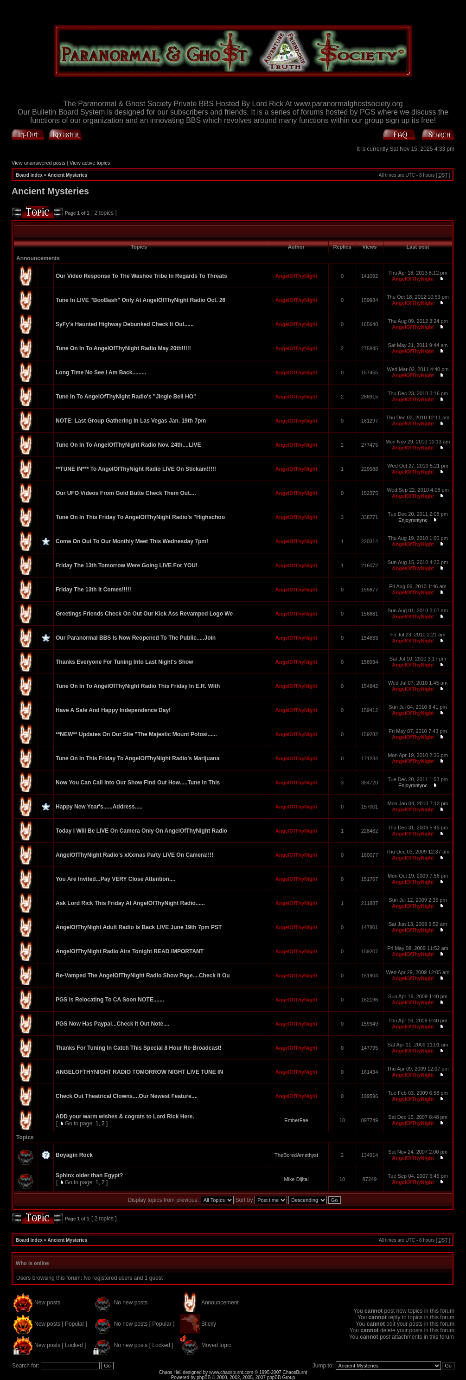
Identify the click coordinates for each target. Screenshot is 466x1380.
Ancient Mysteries (68, 175)
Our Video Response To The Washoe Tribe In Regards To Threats (141, 276)
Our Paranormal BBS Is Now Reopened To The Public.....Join (136, 638)
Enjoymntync (413, 520)
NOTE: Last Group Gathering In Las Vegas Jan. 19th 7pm (131, 420)
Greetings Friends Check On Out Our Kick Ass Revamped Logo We (144, 613)
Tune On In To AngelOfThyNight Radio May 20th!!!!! (123, 348)
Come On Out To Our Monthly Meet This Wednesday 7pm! (132, 541)
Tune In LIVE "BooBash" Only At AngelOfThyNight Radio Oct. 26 (140, 300)
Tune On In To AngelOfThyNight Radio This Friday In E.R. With (138, 686)
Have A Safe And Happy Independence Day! (113, 710)
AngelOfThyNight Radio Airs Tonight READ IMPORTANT (130, 951)
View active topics (90, 163)
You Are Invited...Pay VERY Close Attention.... (115, 879)
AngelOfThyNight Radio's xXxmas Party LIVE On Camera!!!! (134, 855)
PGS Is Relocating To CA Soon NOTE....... (110, 999)
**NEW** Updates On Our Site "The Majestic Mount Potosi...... (136, 734)
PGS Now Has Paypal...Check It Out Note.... (112, 1024)
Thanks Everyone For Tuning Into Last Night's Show (124, 662)
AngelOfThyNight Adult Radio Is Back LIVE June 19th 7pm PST (139, 927)
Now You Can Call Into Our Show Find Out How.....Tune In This (138, 782)
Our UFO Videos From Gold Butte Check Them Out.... (126, 493)
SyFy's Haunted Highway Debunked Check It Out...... (125, 324)
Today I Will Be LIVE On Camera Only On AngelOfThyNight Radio (141, 831)
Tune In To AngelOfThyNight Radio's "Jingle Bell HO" (126, 396)
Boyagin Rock (74, 1155)
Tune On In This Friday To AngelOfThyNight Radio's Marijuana (137, 758)
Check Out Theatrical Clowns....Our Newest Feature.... (127, 1096)
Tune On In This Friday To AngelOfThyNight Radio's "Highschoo (140, 517)
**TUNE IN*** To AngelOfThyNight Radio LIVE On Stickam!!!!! (136, 469)
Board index (29, 175)
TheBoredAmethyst (296, 1155)
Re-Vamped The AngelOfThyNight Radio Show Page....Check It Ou (143, 975)
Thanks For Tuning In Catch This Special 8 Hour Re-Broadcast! (139, 1048)
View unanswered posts (38, 163)
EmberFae (296, 1120)
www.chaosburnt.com (231, 1372)
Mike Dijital (296, 1179)
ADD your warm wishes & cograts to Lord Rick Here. (125, 1116)
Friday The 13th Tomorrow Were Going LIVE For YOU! (127, 565)
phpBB (204, 1377)
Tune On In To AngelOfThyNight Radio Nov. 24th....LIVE (128, 445)
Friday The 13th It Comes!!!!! (93, 589)
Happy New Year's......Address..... (99, 806)
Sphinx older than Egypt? (89, 1175)
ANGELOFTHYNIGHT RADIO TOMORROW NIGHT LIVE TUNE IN (139, 1072)
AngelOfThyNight (296, 276)
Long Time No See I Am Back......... (101, 372)
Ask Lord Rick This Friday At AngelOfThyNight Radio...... (130, 903)
